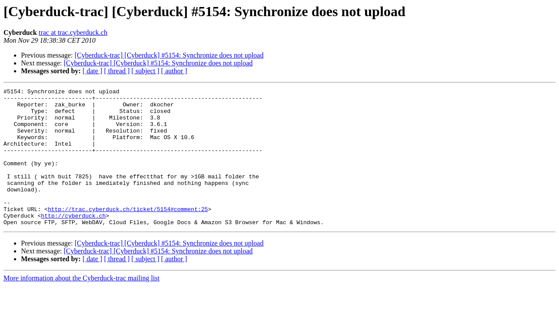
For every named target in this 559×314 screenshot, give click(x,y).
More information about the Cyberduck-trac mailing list (81, 305)
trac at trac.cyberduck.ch (72, 32)
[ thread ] (117, 71)
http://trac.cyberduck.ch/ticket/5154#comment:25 (128, 234)
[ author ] (174, 71)
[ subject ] (145, 71)
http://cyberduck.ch (73, 242)
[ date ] (92, 71)
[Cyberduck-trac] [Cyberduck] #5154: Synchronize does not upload (169, 55)
